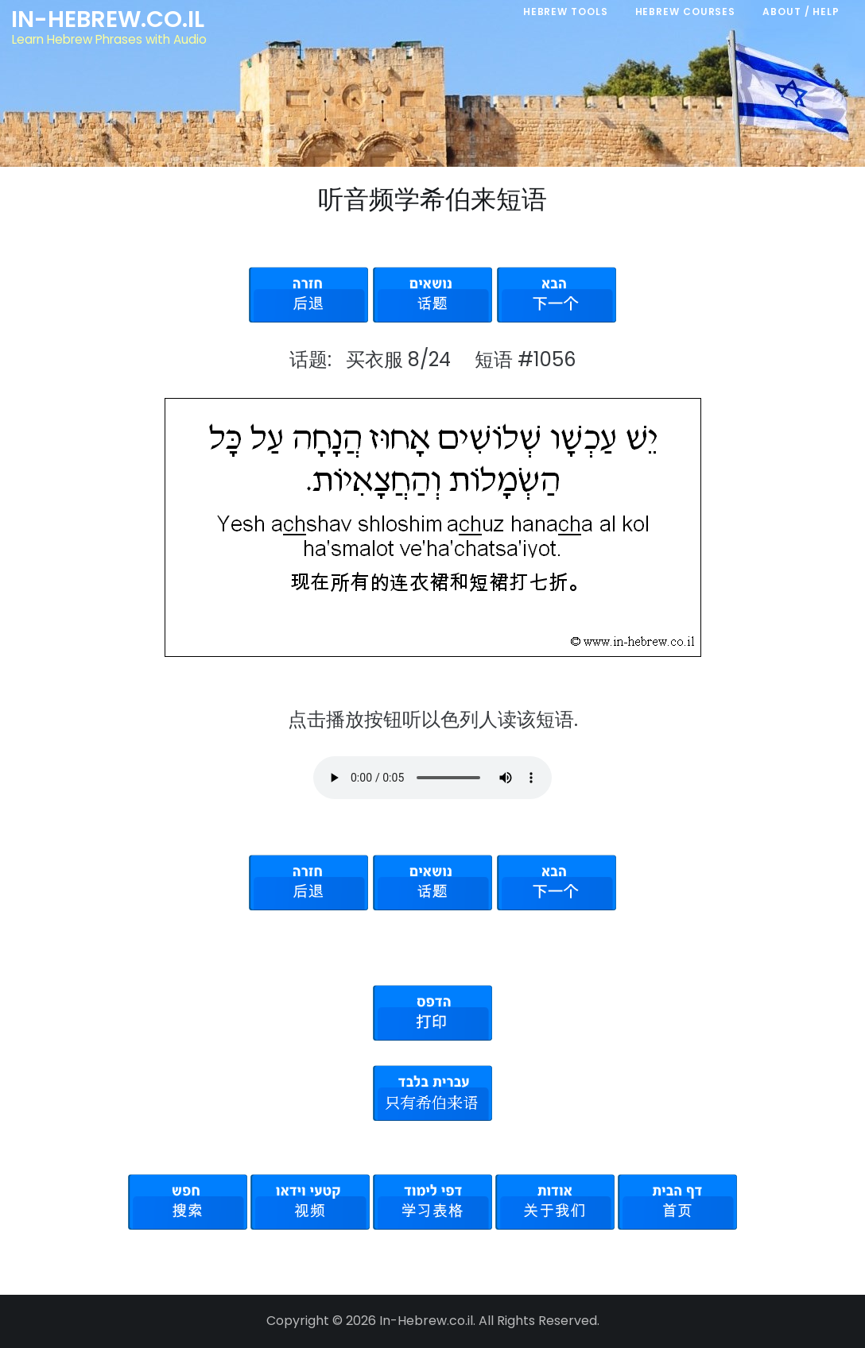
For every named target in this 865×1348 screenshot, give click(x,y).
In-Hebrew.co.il (107, 19)
